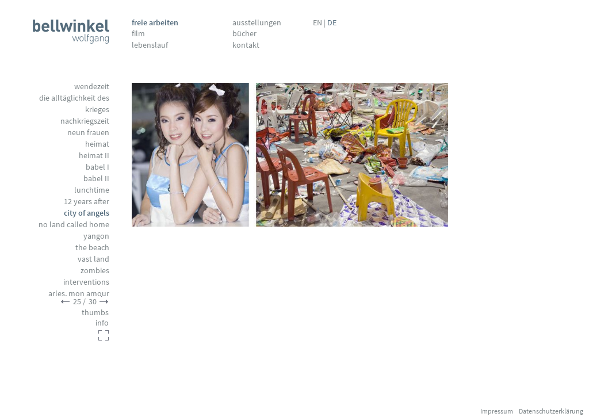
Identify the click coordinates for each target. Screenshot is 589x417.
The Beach (92, 247)
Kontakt (245, 45)
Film (138, 33)
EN (317, 22)
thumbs (95, 312)
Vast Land (93, 259)
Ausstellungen (256, 22)
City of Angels (86, 213)
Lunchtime (91, 190)
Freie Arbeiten (155, 22)
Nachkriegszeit (84, 121)
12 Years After (86, 201)
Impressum (496, 411)
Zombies (95, 270)
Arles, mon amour (78, 293)
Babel (97, 167)
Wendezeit (91, 86)
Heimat (97, 144)
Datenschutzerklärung (551, 411)
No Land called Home (74, 224)
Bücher (244, 33)
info (102, 322)
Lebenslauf (150, 45)
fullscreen (103, 335)
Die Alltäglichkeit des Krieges (74, 103)
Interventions (86, 282)
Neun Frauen (88, 132)
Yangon (96, 236)
